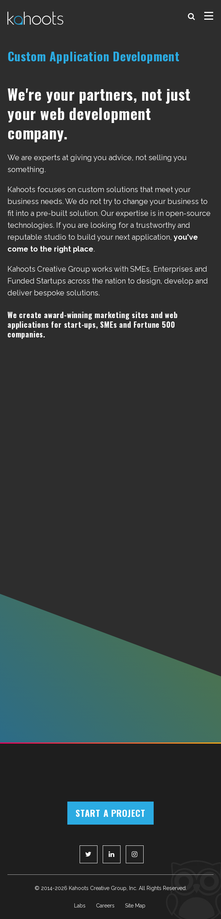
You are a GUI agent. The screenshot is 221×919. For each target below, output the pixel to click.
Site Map (135, 906)
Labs (80, 906)
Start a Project (110, 812)
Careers (105, 906)
